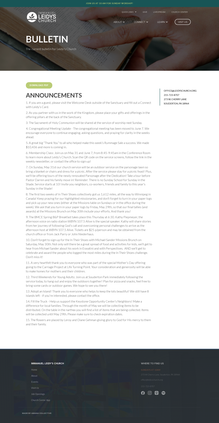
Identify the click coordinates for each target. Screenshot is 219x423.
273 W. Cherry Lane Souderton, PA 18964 (176, 101)
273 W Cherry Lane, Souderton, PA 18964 (160, 374)
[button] (129, 11)
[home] (41, 17)
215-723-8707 (171, 95)
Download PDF (39, 85)
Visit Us (35, 387)
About (34, 375)
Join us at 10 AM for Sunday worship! (109, 3)
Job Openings (38, 394)
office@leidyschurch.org (178, 90)
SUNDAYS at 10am (150, 370)
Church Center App (40, 400)
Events (34, 381)
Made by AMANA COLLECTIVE (36, 413)
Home (34, 369)
